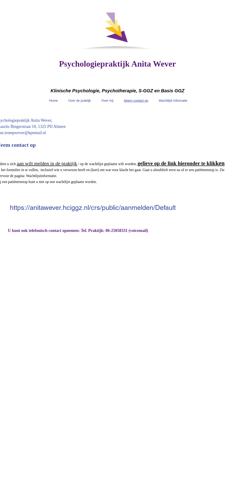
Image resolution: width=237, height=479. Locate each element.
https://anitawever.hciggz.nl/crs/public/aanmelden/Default (93, 207)
